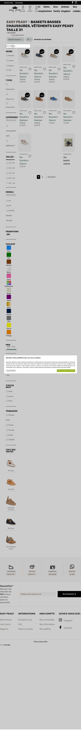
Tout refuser (11, 370)
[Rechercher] (12, 46)
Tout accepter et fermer (66, 370)
